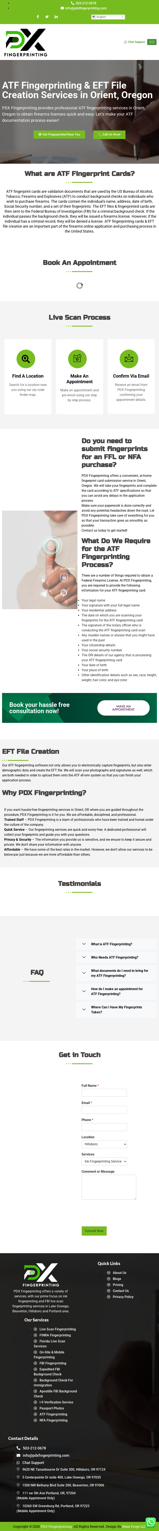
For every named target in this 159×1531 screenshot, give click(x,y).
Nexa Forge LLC (134, 1526)
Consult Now (94, 1231)
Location (88, 1137)
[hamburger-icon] (152, 42)
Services (88, 1154)
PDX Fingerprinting (56, 1526)
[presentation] (113, 1219)
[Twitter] (47, 17)
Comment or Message (98, 1172)
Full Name (90, 1086)
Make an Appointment (123, 707)
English (98, 17)
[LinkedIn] (56, 17)
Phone (87, 1120)
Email (87, 1103)
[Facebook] (38, 17)
